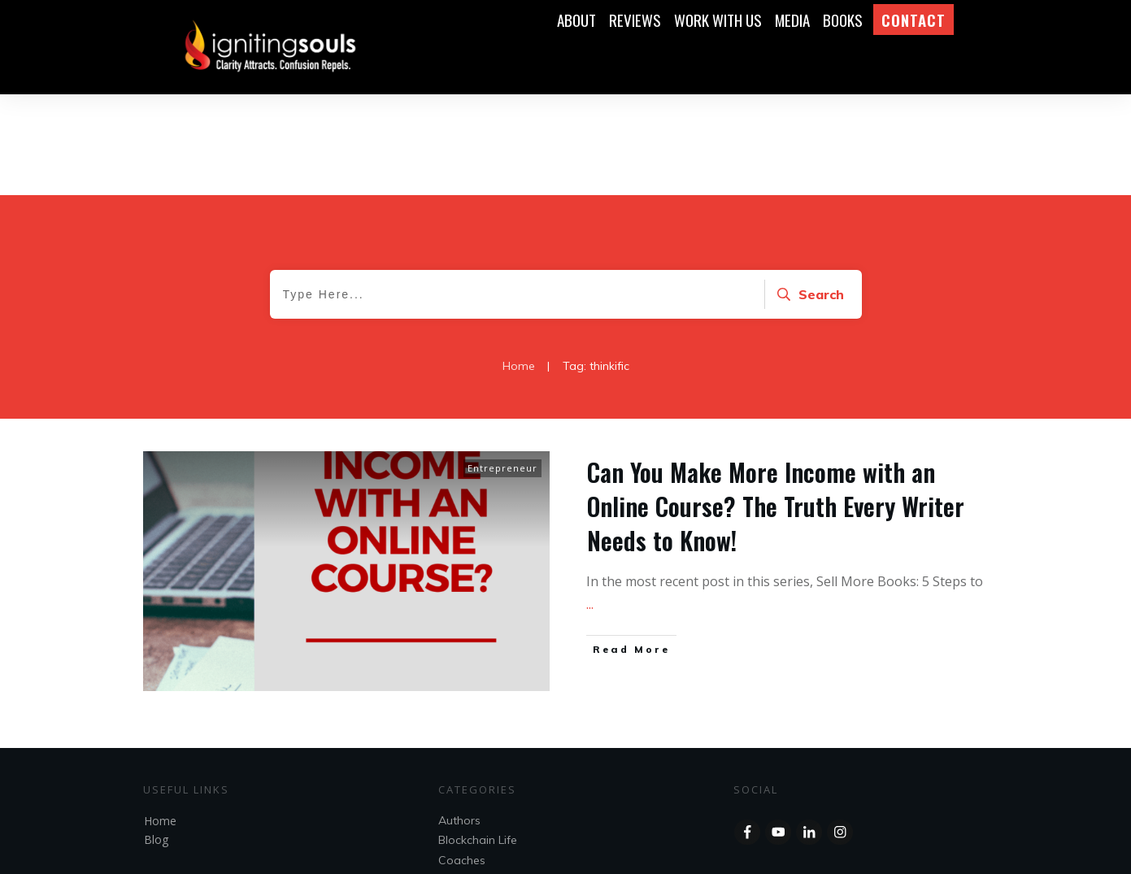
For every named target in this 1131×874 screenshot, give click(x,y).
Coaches (461, 759)
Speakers (463, 798)
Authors (459, 719)
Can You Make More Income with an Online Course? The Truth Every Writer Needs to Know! (775, 405)
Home (160, 720)
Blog (156, 738)
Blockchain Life (477, 739)
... (590, 503)
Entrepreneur (502, 367)
